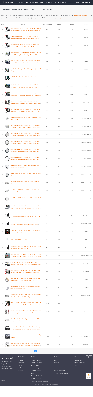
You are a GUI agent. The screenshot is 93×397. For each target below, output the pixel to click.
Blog (55, 365)
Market (42, 2)
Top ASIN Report (59, 368)
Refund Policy (35, 365)
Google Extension (36, 378)
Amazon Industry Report (61, 373)
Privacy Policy (35, 368)
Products (22, 2)
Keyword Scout (63, 18)
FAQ (32, 373)
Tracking (20, 370)
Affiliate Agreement (36, 362)
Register (87, 2)
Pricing (64, 2)
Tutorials (56, 362)
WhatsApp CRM (78, 360)
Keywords (21, 362)
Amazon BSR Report (59, 370)
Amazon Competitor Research (39, 381)
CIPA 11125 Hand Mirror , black (19, 239)
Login (82, 2)
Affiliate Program (36, 360)
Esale (75, 365)
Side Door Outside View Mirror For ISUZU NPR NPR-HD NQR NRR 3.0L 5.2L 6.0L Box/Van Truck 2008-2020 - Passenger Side (25, 281)
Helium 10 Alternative (37, 376)
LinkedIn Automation (79, 362)
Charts (37, 2)
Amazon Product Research (81, 15)
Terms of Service (36, 370)
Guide (55, 360)
